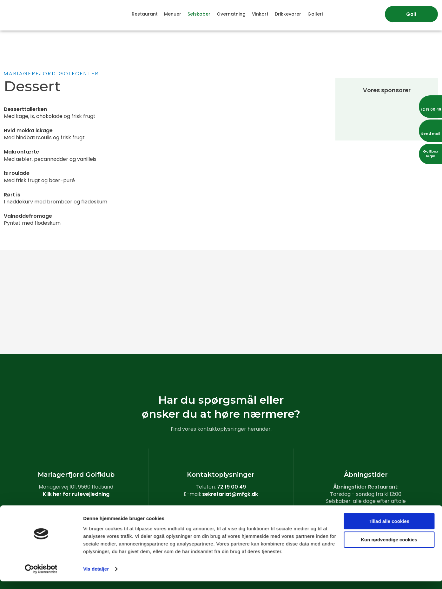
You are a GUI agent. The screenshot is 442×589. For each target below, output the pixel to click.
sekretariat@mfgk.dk (230, 494)
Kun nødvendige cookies (389, 547)
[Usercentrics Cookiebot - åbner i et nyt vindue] (41, 576)
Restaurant (145, 14)
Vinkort (260, 14)
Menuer (172, 14)
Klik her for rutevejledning (76, 494)
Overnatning (231, 14)
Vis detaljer (96, 576)
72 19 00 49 (231, 486)
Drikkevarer (288, 14)
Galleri (315, 14)
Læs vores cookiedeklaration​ (221, 508)
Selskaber (199, 14)
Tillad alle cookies (389, 528)
